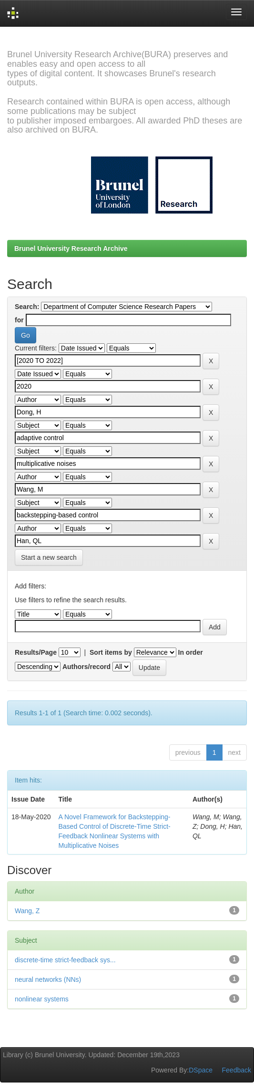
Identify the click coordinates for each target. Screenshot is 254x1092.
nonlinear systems (42, 999)
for (19, 320)
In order (190, 652)
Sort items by (111, 652)
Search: (27, 306)
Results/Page (36, 652)
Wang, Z (27, 911)
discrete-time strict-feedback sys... (65, 960)
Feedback (236, 1070)
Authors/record (86, 666)
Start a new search (49, 557)
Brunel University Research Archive (71, 248)
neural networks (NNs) (48, 979)
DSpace (201, 1070)
